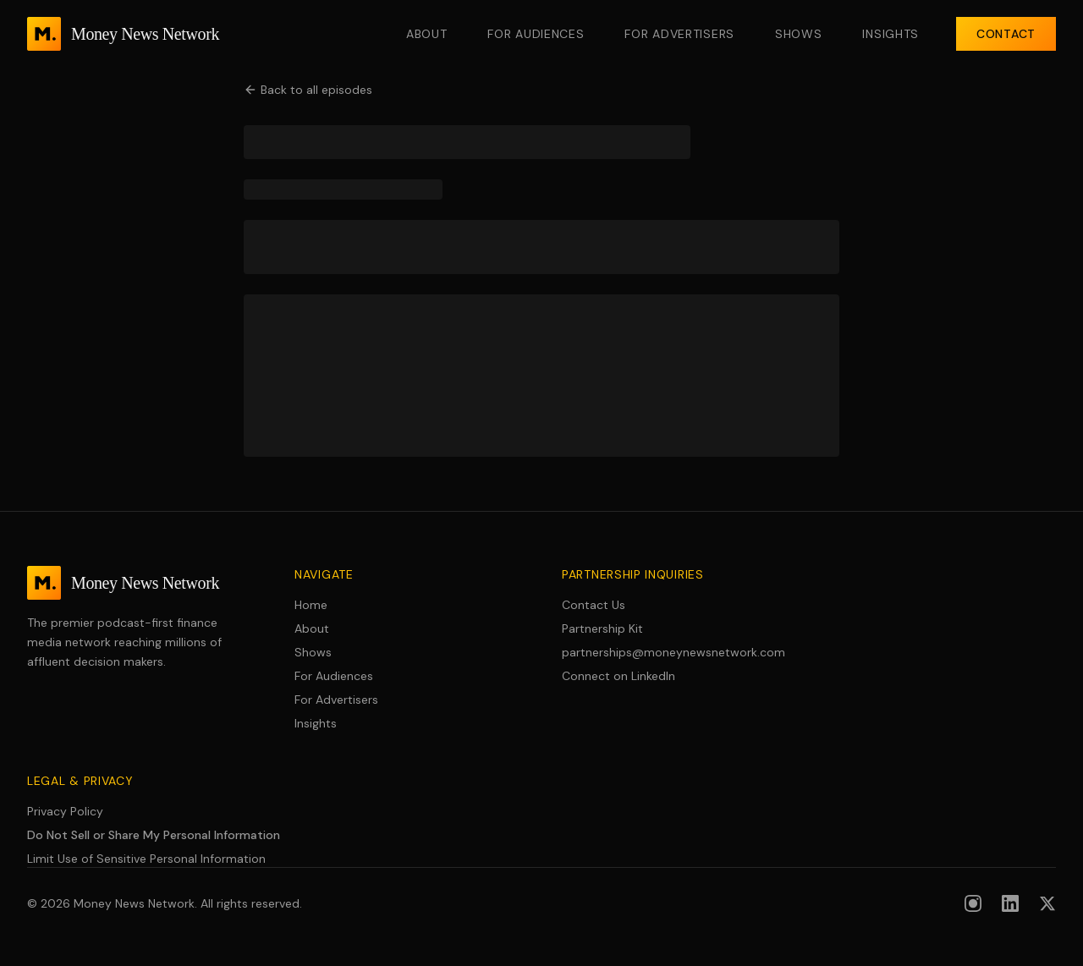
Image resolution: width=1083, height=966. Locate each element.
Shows (798, 33)
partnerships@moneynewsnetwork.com (673, 652)
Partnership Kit (602, 628)
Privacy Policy (65, 811)
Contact (1006, 33)
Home (310, 604)
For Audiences (535, 33)
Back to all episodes (308, 89)
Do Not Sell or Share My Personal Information (153, 835)
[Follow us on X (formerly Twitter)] (1047, 903)
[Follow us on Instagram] (973, 903)
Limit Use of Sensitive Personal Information (146, 858)
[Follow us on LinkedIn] (1010, 903)
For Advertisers (679, 33)
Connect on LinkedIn (618, 675)
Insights (890, 33)
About (427, 33)
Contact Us (593, 604)
